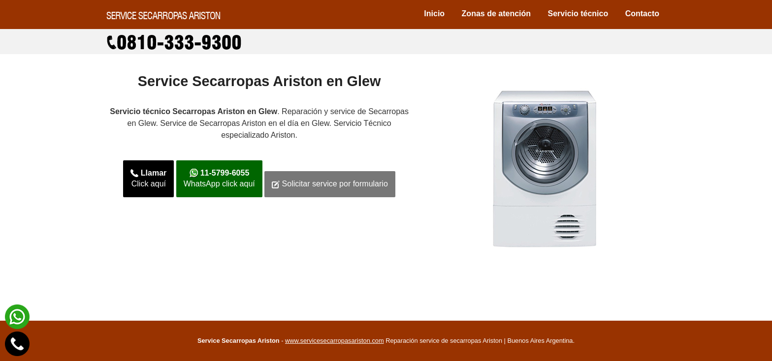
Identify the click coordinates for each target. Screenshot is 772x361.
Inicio (434, 13)
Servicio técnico (578, 13)
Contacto (642, 13)
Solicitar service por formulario (330, 184)
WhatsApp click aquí (219, 178)
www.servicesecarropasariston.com (334, 340)
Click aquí (148, 178)
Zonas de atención (496, 13)
